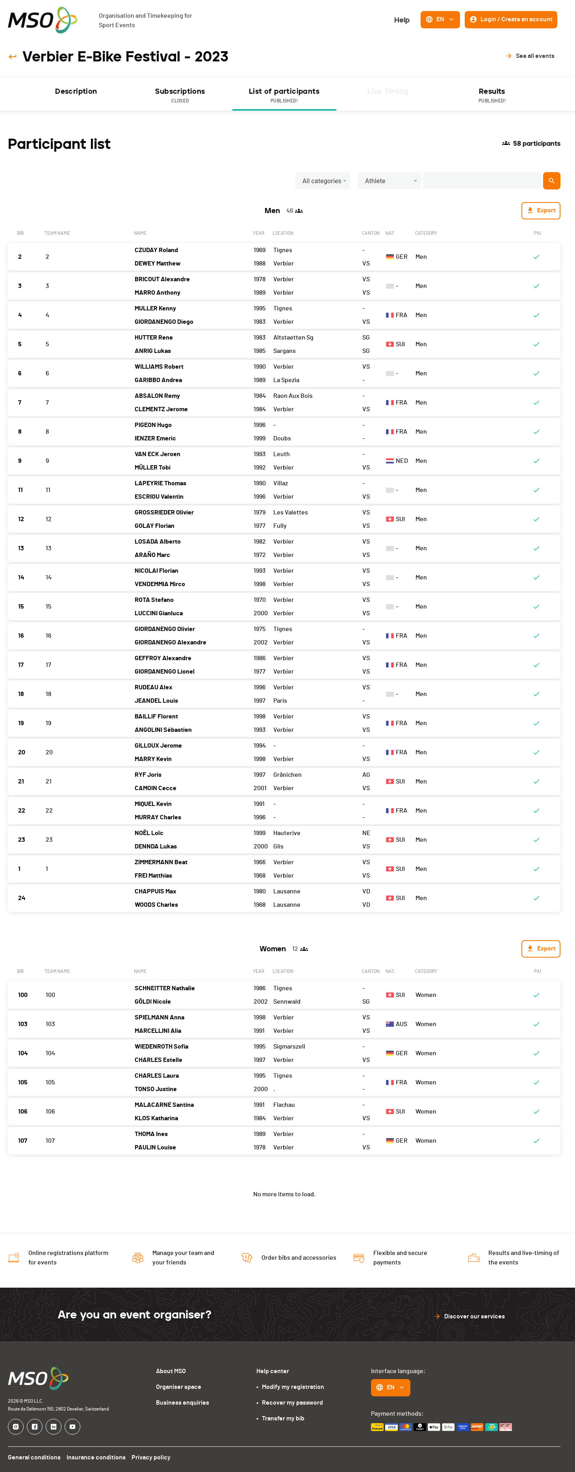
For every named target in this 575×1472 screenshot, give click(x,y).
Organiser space (178, 1387)
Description (76, 91)
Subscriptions (180, 96)
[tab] (76, 94)
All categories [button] (321, 181)
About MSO (171, 1371)
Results (492, 96)
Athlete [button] (375, 181)
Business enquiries (182, 1403)
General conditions (34, 1457)
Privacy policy (151, 1457)
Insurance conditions (96, 1457)
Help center (272, 1371)
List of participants (284, 96)
